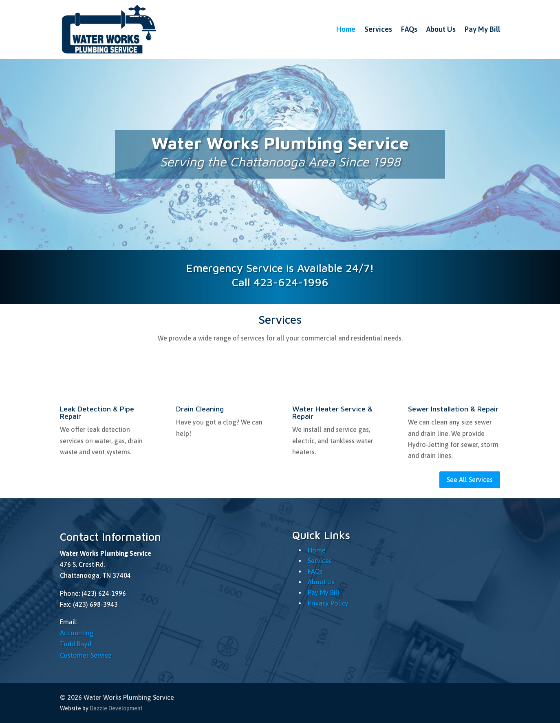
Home (345, 29)
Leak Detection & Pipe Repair (97, 412)
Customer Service (86, 655)
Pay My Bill (482, 29)
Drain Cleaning (200, 409)
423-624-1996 (291, 282)
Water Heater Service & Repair (332, 412)
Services (378, 29)
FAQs (409, 29)
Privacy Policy (328, 603)
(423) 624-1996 (104, 593)
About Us (441, 29)
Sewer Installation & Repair (453, 409)
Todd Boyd (75, 644)
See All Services (470, 479)
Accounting (77, 633)
